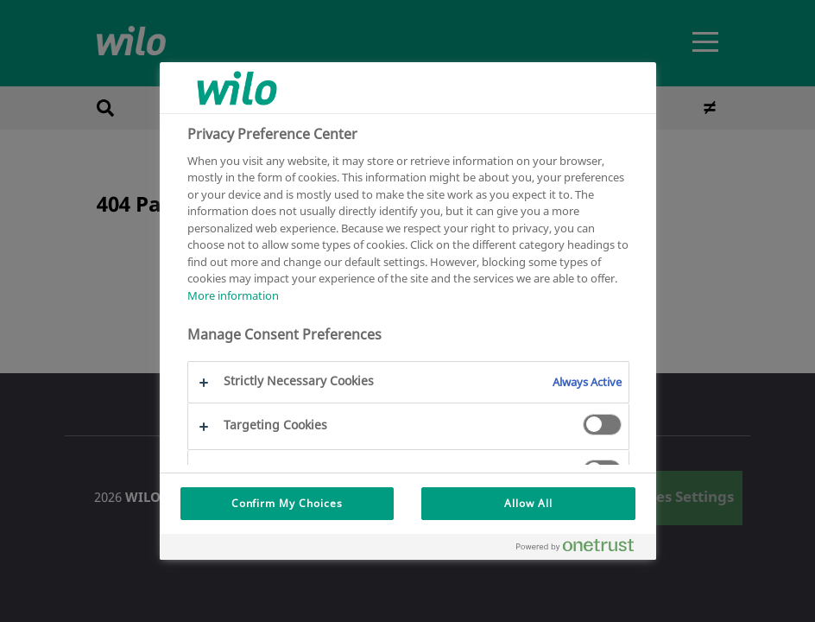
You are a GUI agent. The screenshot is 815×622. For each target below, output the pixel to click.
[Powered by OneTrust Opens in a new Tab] (582, 549)
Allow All (528, 503)
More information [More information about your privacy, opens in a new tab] (233, 295)
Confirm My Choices (287, 503)
